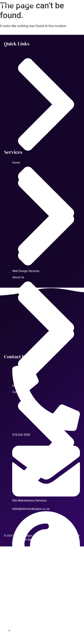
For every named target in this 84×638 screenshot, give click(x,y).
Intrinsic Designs (17, 4)
